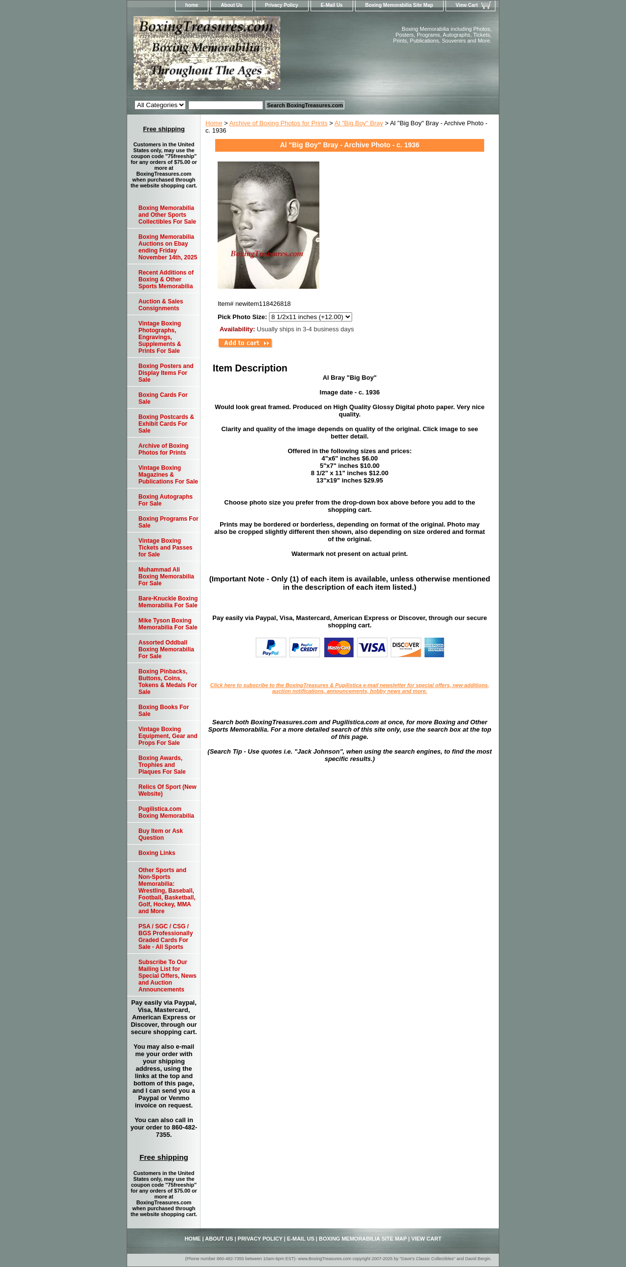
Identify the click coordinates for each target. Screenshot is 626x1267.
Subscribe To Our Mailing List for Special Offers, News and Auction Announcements (167, 976)
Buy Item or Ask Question (160, 834)
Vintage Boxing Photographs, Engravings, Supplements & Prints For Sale (159, 337)
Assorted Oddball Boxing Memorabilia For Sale (166, 649)
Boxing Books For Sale (163, 710)
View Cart (467, 5)
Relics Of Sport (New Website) (167, 790)
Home (214, 123)
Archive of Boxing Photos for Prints (278, 123)
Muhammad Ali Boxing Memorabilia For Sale (166, 576)
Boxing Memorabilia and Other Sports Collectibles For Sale (167, 215)
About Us (231, 5)
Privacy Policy (281, 5)
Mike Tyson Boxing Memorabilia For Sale (168, 624)
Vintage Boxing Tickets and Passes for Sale (165, 547)
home (192, 5)
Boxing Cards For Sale (163, 398)
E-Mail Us (332, 5)
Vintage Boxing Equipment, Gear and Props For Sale (168, 736)
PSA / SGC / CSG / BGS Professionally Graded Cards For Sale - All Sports (165, 936)
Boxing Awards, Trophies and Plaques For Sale (162, 765)
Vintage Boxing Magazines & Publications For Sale (168, 474)
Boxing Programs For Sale (168, 522)
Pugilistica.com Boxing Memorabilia (166, 812)
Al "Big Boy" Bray (359, 123)
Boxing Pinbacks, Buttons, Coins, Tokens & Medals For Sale (167, 681)
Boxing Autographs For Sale (165, 500)
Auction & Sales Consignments (160, 305)
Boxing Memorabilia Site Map (399, 5)
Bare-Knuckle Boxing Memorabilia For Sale (168, 602)
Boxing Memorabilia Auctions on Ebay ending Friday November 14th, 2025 (167, 247)
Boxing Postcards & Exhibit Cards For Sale (166, 424)
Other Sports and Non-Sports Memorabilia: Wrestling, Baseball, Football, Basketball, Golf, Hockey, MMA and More (167, 891)
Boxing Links (156, 853)
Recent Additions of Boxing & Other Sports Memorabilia (166, 279)
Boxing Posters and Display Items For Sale (166, 373)
